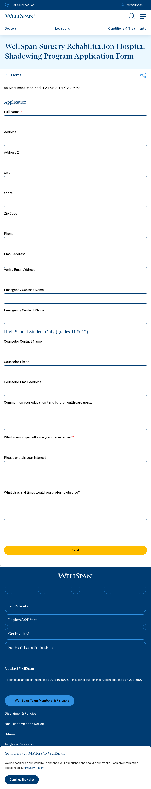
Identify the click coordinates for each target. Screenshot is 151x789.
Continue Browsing (22, 779)
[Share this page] (143, 75)
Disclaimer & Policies (20, 713)
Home (13, 75)
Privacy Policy (34, 767)
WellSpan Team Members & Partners (40, 700)
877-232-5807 (133, 679)
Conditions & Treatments (127, 28)
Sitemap (11, 734)
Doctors (11, 28)
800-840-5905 (58, 679)
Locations (62, 28)
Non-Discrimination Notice (24, 724)
